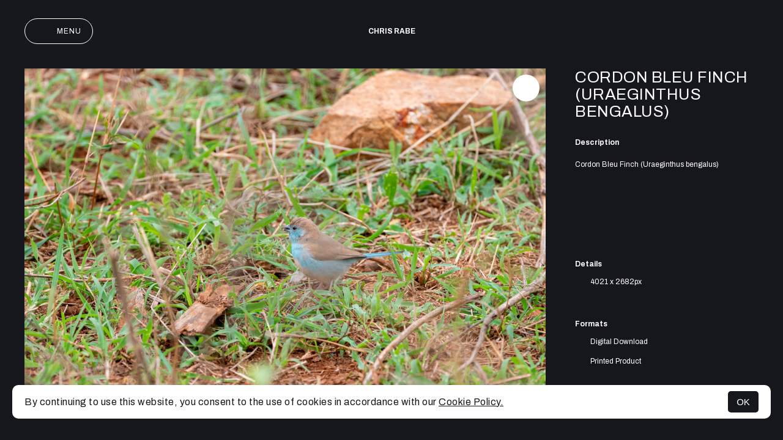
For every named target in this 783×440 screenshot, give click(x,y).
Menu (58, 31)
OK (743, 402)
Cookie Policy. (471, 402)
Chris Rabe (391, 31)
